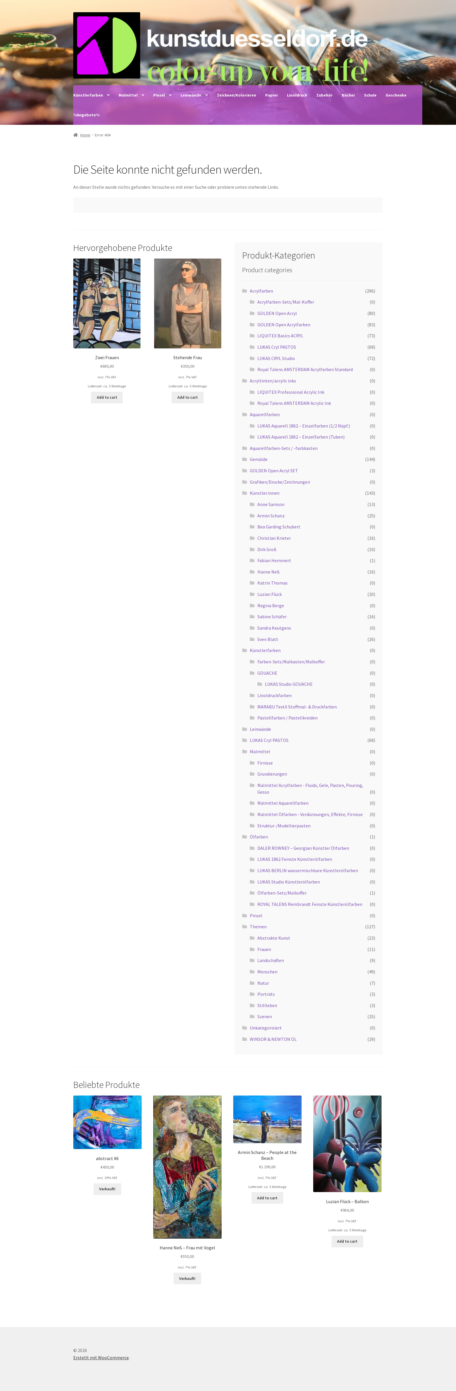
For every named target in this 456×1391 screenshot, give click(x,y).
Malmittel (128, 95)
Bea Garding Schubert (278, 527)
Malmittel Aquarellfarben (283, 803)
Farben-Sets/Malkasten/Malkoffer (291, 662)
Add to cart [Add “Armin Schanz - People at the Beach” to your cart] (267, 1198)
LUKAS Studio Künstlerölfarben (288, 882)
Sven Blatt (267, 639)
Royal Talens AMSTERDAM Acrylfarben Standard (305, 369)
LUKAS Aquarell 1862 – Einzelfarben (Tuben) (301, 437)
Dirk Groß (267, 549)
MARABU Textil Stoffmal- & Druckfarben (297, 707)
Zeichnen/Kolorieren (236, 95)
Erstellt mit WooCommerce (101, 1357)
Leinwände (191, 95)
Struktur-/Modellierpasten (284, 826)
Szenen (264, 1016)
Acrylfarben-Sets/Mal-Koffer (285, 302)
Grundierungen (272, 774)
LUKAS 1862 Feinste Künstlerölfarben (294, 859)
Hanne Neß (268, 572)
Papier (271, 95)
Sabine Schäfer (272, 616)
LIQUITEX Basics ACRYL (280, 336)
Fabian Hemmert (274, 560)
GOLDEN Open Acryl (277, 313)
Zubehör (324, 95)
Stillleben (267, 1005)
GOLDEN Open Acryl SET (274, 470)
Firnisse (265, 763)
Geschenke (396, 95)
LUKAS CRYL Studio (276, 358)
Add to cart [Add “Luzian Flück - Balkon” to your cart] (347, 1241)
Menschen (267, 972)
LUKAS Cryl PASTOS (276, 347)
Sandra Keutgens (274, 628)
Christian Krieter (274, 538)
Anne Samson (270, 504)
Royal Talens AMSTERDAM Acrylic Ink (294, 403)
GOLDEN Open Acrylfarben (283, 324)
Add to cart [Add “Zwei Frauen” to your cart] (107, 397)
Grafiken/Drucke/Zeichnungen (280, 482)
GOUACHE (267, 673)
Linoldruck (297, 95)
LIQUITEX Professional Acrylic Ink (290, 392)
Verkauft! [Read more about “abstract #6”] (107, 1188)
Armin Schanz (271, 516)
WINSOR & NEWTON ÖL (273, 1039)
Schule (370, 95)
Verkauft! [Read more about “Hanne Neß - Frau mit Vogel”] (187, 1278)
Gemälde (259, 459)
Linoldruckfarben (274, 695)
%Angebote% (86, 114)
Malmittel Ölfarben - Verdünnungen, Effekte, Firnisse (310, 814)
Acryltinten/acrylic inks (273, 381)
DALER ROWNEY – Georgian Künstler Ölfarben (303, 848)
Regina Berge (270, 605)
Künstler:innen (264, 493)
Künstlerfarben (88, 95)
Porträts (266, 994)
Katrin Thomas (272, 583)
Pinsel (159, 95)
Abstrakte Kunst (273, 938)
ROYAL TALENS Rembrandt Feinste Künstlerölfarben (309, 904)
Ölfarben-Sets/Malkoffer (282, 893)
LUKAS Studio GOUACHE (289, 684)
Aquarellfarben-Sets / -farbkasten (284, 448)
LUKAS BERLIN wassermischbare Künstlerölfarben (307, 870)
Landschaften (270, 960)
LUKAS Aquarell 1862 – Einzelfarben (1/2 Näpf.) (303, 426)
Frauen (264, 949)
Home (85, 135)
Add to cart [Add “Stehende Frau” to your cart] (187, 397)
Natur (263, 983)
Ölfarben (259, 837)
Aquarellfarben (265, 414)
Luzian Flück (269, 594)
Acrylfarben (261, 291)
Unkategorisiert (266, 1028)
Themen (258, 926)
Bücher (348, 95)
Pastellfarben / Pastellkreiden (287, 718)
